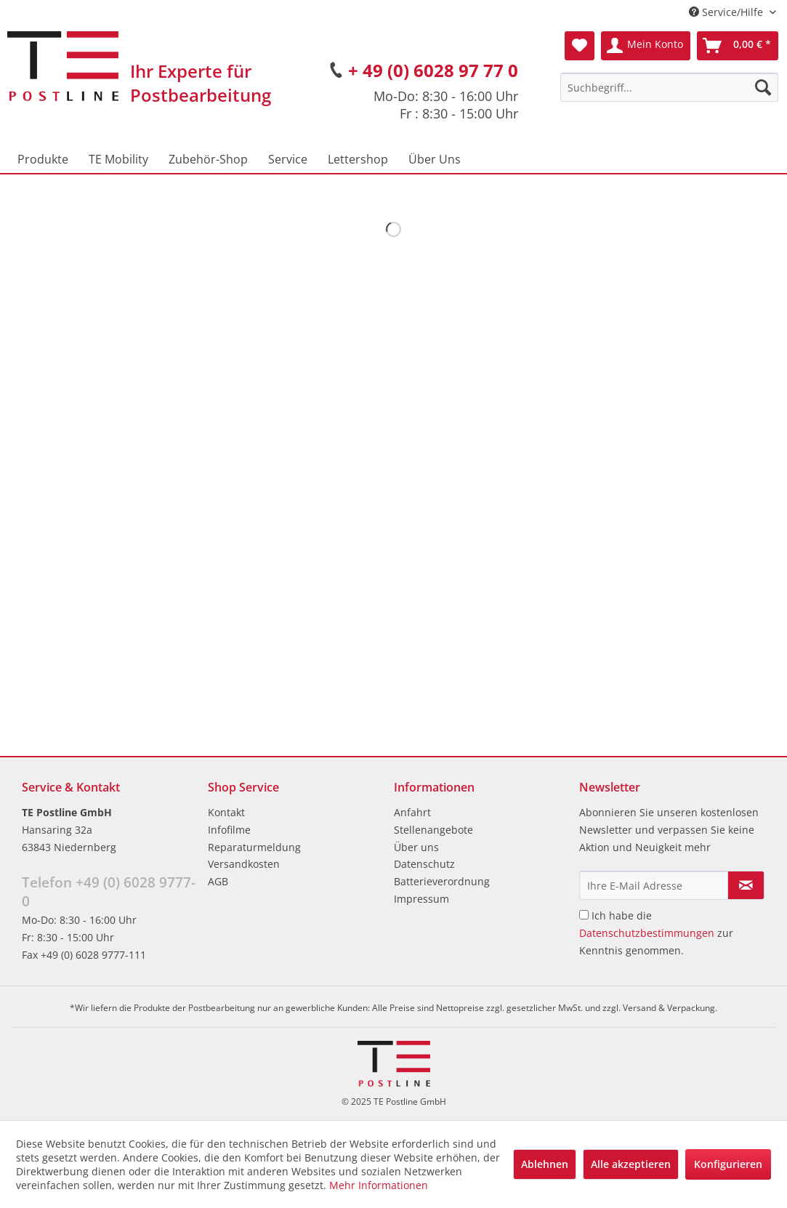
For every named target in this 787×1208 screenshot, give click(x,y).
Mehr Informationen (378, 1185)
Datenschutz (424, 864)
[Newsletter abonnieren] (745, 885)
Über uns (416, 847)
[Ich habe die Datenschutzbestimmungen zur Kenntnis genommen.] (584, 914)
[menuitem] (669, 87)
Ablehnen (544, 1164)
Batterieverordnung (442, 881)
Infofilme (229, 830)
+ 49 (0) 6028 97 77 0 (433, 70)
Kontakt (226, 812)
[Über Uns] (434, 159)
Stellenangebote (433, 830)
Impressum (421, 899)
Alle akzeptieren (631, 1164)
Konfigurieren (728, 1164)
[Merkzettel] (579, 45)
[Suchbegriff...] (669, 87)
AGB (218, 881)
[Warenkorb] (737, 45)
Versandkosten (244, 864)
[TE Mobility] (118, 159)
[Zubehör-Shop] (208, 159)
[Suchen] (763, 87)
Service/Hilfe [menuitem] (727, 12)
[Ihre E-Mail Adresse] (653, 885)
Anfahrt (412, 812)
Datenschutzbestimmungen (646, 933)
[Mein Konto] (645, 45)
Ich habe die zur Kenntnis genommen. (656, 933)
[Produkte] (42, 159)
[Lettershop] (358, 159)
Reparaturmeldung (254, 847)
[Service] (288, 159)
